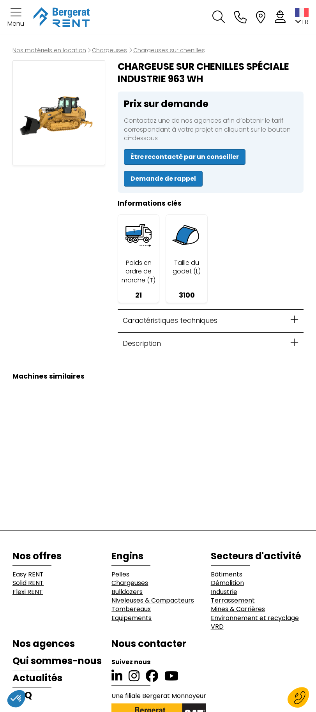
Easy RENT (28, 574)
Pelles (120, 574)
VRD (217, 626)
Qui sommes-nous (57, 661)
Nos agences (43, 644)
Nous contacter (148, 644)
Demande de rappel (163, 178)
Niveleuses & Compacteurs (152, 600)
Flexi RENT (27, 592)
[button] (15, 17)
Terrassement (233, 600)
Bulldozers (127, 592)
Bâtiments (226, 574)
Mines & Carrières (238, 609)
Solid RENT (28, 583)
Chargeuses (129, 583)
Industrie (224, 592)
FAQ (22, 695)
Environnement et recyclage (255, 618)
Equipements (131, 618)
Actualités (37, 678)
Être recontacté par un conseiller (185, 156)
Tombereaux (131, 609)
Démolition (227, 583)
